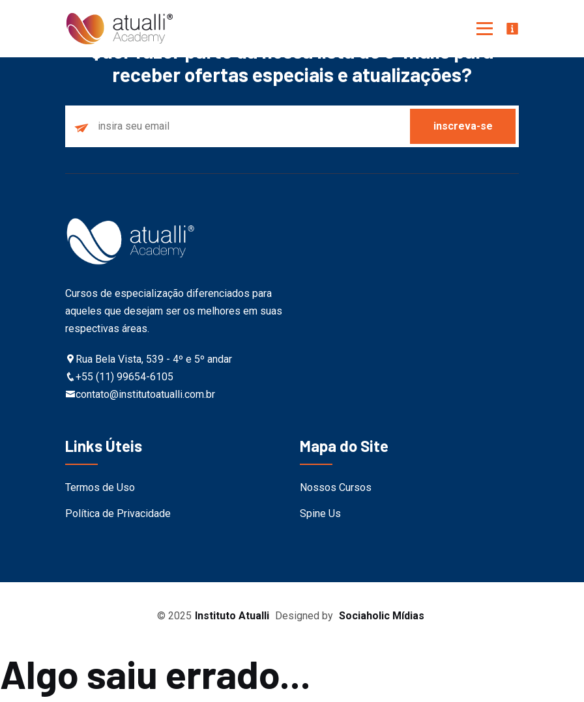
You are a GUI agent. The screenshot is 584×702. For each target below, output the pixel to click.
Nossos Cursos (336, 487)
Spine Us (320, 513)
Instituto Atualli (232, 616)
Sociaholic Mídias (381, 616)
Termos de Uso (100, 487)
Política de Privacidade (118, 513)
